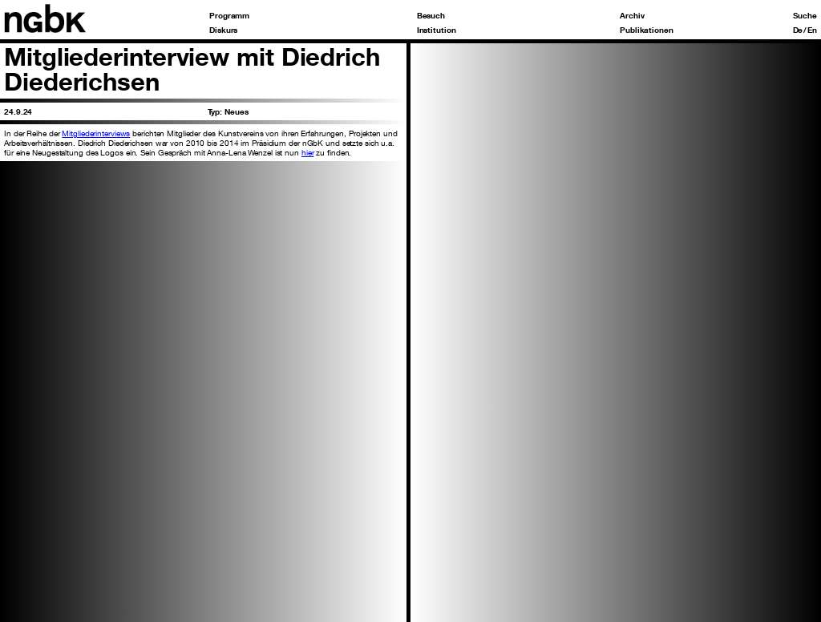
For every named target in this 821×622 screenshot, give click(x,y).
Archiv (632, 15)
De (798, 30)
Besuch (431, 15)
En (812, 30)
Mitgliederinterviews (96, 133)
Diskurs (223, 30)
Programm (229, 15)
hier (307, 152)
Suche (805, 15)
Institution (436, 30)
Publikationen (646, 30)
